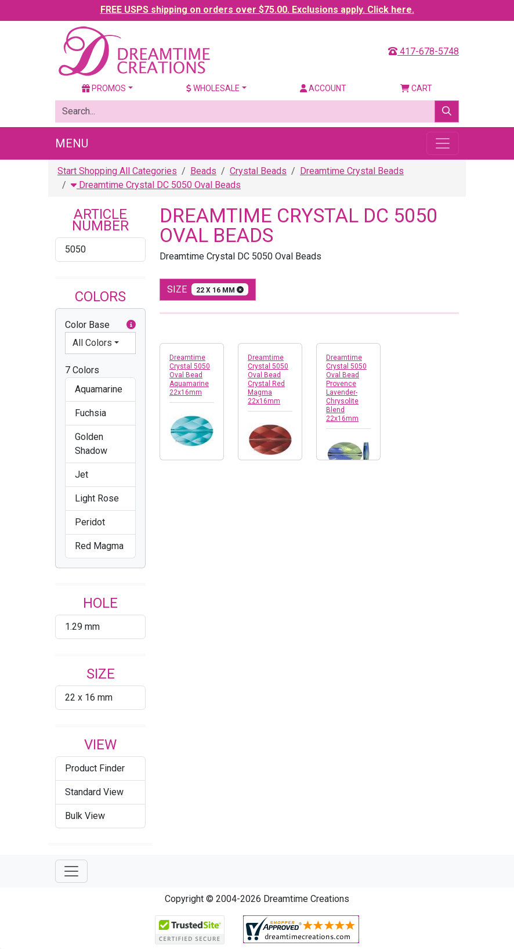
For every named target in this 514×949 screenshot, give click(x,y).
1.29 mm (82, 626)
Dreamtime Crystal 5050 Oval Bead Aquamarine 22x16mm (189, 374)
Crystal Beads (258, 170)
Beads (203, 170)
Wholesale (213, 88)
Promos (104, 88)
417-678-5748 (423, 51)
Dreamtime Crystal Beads (352, 170)
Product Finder (95, 768)
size (207, 289)
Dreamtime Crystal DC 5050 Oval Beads (156, 184)
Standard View (94, 792)
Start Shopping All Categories (117, 170)
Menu (71, 143)
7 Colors (82, 370)
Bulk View (85, 815)
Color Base (100, 325)
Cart (416, 88)
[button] (131, 325)
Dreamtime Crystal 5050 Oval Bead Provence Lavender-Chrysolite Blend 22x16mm (346, 388)
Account (323, 88)
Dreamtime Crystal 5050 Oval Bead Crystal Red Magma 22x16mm (268, 379)
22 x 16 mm (89, 697)
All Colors (92, 342)
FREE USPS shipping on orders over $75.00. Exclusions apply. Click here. (257, 9)
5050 (75, 249)
